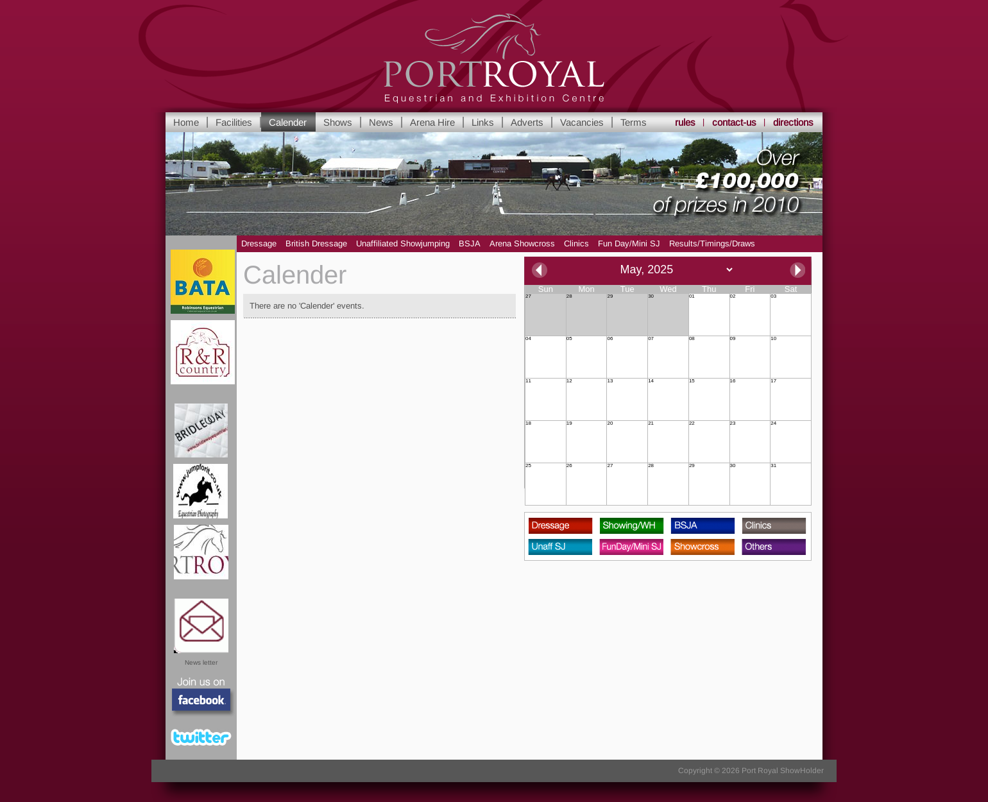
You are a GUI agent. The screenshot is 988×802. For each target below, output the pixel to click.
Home (186, 122)
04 (528, 338)
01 (692, 296)
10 (773, 338)
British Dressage (316, 243)
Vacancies (582, 122)
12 (569, 381)
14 (651, 381)
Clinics (576, 243)
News (381, 122)
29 (610, 296)
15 (692, 381)
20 (610, 423)
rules (685, 122)
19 (569, 423)
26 (569, 465)
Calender (288, 122)
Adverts (527, 122)
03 (773, 296)
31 (773, 465)
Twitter (201, 737)
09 (733, 338)
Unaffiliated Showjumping (403, 243)
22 (692, 423)
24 (773, 423)
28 (569, 296)
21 (651, 423)
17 (773, 381)
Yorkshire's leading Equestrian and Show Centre (494, 59)
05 (569, 338)
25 (528, 465)
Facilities (234, 122)
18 (528, 423)
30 (651, 296)
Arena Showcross (522, 243)
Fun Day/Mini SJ (629, 243)
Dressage (259, 243)
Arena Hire (432, 122)
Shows (337, 122)
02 (733, 296)
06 (610, 338)
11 (528, 381)
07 (651, 338)
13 (610, 381)
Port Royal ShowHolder (783, 770)
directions (793, 122)
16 (733, 381)
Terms (633, 122)
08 (692, 338)
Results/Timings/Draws (712, 243)
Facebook (201, 697)
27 (528, 296)
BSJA (470, 243)
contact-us (734, 122)
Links (483, 122)
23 (733, 423)
